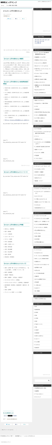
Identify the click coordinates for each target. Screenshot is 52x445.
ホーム (2, 5)
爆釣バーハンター (38, 149)
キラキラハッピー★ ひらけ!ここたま (42, 188)
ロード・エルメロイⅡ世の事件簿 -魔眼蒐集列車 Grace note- (42, 53)
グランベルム (38, 233)
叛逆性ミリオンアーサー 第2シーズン (42, 201)
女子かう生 (37, 270)
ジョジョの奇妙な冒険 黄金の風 (41, 224)
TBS (36, 327)
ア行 (35, 39)
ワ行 (43, 41)
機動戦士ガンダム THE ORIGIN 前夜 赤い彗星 (42, 86)
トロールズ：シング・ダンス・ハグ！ (42, 166)
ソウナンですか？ (38, 158)
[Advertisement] (17, 133)
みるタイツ (37, 288)
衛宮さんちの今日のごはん (40, 298)
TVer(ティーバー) (38, 324)
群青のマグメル (38, 76)
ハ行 (48, 39)
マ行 (35, 41)
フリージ (37, 136)
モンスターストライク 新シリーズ (42, 264)
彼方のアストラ (38, 177)
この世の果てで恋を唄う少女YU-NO (42, 146)
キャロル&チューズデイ (40, 169)
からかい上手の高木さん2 (12, 419)
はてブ (5, 415)
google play (37, 309)
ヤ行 (38, 41)
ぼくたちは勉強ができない (40, 279)
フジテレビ (37, 344)
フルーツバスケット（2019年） (41, 227)
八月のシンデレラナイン (40, 82)
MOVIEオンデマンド (9, 2)
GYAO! (36, 312)
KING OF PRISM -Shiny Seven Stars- (42, 112)
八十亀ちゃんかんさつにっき (41, 199)
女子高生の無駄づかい (39, 242)
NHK (36, 321)
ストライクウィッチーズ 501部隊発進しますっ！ (42, 143)
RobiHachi (37, 109)
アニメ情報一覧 (38, 42)
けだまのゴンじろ (38, 252)
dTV (36, 306)
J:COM (36, 318)
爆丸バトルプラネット (39, 100)
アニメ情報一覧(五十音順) (12, 5)
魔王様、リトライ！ (39, 180)
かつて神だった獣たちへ (40, 118)
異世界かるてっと (38, 139)
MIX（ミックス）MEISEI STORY (42, 258)
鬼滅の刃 (37, 276)
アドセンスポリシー (39, 393)
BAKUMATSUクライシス (40, 207)
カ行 (38, 39)
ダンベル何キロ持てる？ (40, 174)
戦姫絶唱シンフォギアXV (40, 57)
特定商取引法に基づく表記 (40, 388)
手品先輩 (37, 155)
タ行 (43, 39)
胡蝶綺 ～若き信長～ (39, 120)
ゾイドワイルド (38, 249)
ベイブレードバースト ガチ (40, 215)
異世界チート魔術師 (39, 172)
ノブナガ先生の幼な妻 (39, 273)
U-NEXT (37, 330)
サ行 (41, 39)
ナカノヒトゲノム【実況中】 (41, 62)
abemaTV (37, 347)
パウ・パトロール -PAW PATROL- (42, 255)
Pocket (14, 415)
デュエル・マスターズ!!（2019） (41, 73)
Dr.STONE (37, 239)
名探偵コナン (38, 261)
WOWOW (37, 332)
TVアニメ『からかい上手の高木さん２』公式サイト (17, 120)
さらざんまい (38, 204)
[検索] (42, 380)
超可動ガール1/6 (38, 267)
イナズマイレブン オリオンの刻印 (42, 218)
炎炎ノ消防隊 (38, 236)
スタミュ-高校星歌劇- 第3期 (40, 115)
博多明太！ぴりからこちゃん (41, 60)
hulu (36, 315)
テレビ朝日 (37, 341)
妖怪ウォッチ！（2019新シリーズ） (42, 221)
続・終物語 (37, 290)
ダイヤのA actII (38, 128)
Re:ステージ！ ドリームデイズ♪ (7, 429)
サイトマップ (38, 396)
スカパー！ (37, 338)
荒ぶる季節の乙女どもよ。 (40, 230)
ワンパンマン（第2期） (40, 152)
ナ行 (46, 39)
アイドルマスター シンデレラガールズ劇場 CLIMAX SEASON (43, 132)
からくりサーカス (38, 196)
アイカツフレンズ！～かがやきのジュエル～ (42, 192)
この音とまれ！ (38, 285)
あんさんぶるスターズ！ (40, 89)
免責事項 (37, 391)
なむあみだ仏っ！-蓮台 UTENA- (41, 103)
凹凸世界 (37, 282)
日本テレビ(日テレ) (39, 335)
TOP (7, 435)
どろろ (36, 106)
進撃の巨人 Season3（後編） (41, 79)
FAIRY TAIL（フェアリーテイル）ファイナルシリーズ (43, 69)
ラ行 (41, 41)
